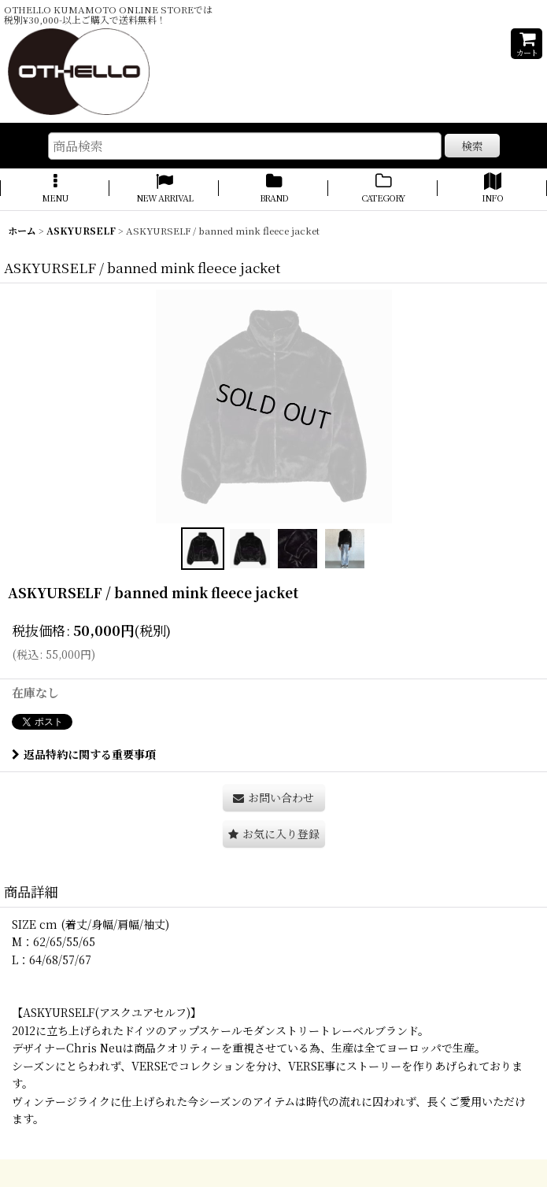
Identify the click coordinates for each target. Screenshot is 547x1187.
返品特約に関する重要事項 (84, 754)
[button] (54, 188)
